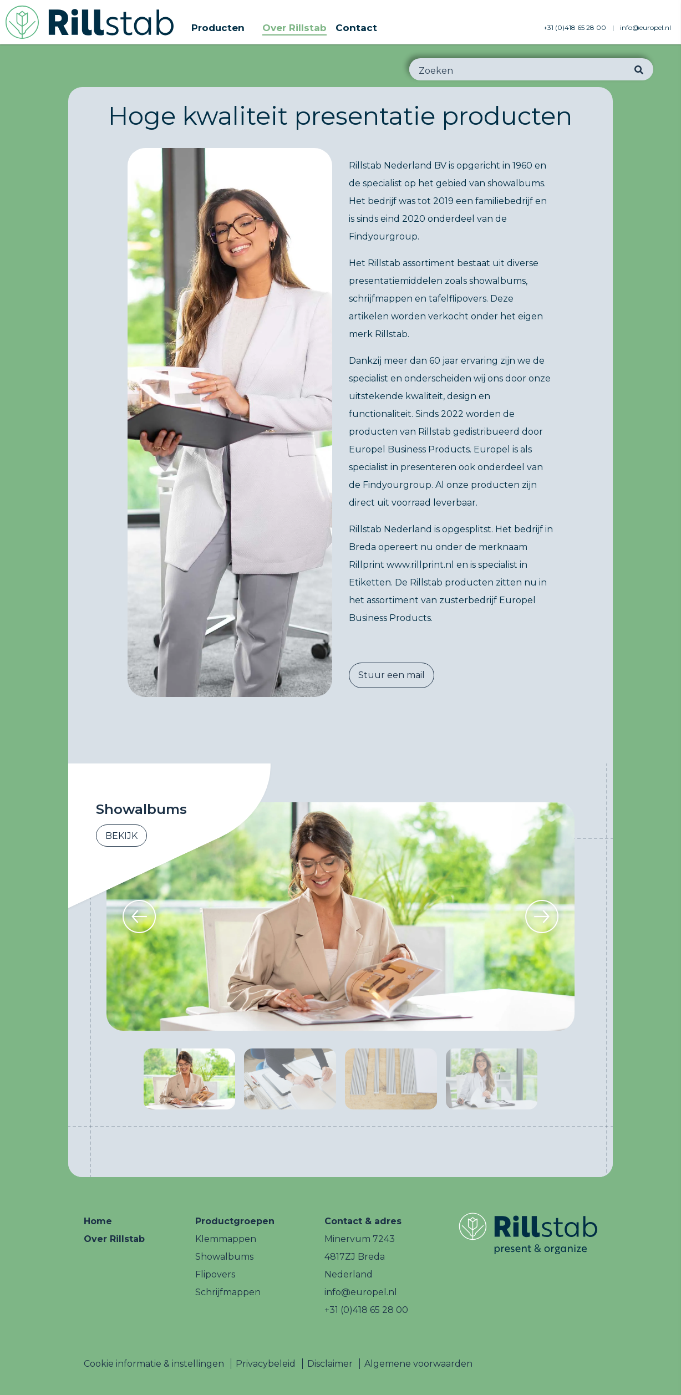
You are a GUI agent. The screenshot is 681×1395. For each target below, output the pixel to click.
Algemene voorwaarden (418, 1363)
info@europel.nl (645, 27)
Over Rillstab (294, 27)
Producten (218, 27)
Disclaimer (330, 1363)
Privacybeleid (266, 1363)
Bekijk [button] (121, 836)
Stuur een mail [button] (391, 675)
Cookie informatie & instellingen (154, 1363)
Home (98, 1221)
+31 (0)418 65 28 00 (575, 27)
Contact (356, 27)
